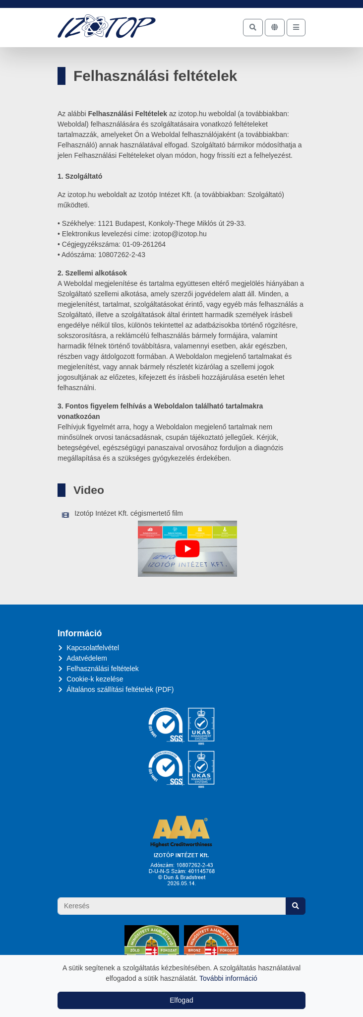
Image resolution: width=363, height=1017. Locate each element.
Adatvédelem (86, 658)
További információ (228, 978)
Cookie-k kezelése (94, 679)
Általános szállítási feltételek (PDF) (120, 689)
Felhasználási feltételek (102, 669)
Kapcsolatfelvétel (92, 648)
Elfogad (181, 1000)
